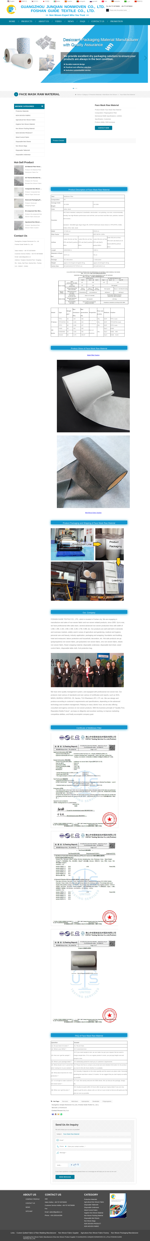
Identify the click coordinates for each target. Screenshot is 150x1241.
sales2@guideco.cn (55, 1212)
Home (78, 94)
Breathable (96, 1101)
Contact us (53, 1194)
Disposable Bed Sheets (23, 141)
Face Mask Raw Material (70, 1134)
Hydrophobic (85, 1101)
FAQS (82, 21)
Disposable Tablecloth (23, 150)
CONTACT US (97, 21)
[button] (73, 88)
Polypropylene (107, 1101)
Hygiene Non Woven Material (25, 124)
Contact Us (30, 1203)
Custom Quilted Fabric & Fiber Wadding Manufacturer (36, 1233)
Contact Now (103, 128)
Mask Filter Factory (93, 355)
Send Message (65, 1177)
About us (29, 1194)
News (28, 1207)
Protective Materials (95, 94)
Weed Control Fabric (22, 137)
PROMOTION (116, 21)
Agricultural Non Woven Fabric (26, 120)
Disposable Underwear (23, 154)
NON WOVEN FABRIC (23, 115)
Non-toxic (65, 1101)
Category (85, 94)
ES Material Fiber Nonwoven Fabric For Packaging (33, 166)
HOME (12, 21)
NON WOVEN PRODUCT (24, 133)
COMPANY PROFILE (32, 1199)
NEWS (71, 21)
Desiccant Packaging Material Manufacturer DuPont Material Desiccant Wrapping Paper (33, 200)
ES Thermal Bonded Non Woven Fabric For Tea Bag (33, 177)
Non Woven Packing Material (25, 128)
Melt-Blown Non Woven (110, 94)
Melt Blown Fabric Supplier (93, 512)
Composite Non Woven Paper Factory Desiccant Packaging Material (33, 189)
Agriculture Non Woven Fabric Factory (95, 1233)
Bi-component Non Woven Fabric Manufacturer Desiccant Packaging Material (33, 211)
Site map (29, 1211)
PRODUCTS (26, 21)
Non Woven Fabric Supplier (68, 1233)
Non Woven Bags (21, 146)
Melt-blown (74, 1101)
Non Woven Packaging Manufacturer (124, 1233)
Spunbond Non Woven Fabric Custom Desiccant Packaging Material (33, 222)
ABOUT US (43, 21)
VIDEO (58, 21)
